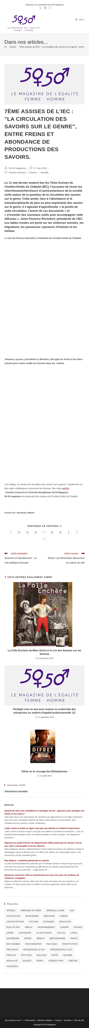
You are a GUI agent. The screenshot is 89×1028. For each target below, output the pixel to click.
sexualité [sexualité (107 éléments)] (12, 961)
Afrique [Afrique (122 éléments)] (11, 910)
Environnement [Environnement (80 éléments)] (46, 927)
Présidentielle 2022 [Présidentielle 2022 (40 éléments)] (61, 950)
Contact (58, 1020)
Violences (22, 513)
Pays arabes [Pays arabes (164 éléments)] (13, 944)
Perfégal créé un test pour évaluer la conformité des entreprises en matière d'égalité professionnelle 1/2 (44, 711)
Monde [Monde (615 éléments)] (28, 938)
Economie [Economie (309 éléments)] (48, 922)
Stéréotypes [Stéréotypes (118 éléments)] (55, 961)
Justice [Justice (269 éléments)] (61, 933)
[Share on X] (11, 532)
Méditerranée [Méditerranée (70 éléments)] (57, 938)
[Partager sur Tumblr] (68, 532)
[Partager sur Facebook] (19, 532)
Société (44, 172)
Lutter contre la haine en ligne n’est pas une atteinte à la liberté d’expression (42, 828)
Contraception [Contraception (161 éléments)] (15, 922)
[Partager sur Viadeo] (77, 532)
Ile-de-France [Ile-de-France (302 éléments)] (44, 933)
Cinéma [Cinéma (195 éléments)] (64, 916)
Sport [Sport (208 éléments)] (39, 961)
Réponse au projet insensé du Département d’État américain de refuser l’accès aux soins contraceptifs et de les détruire (43, 844)
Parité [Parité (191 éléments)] (74, 938)
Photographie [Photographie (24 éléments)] (33, 944)
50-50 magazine (17, 168)
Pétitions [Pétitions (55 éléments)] (26, 955)
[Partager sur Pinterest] (27, 532)
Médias (31, 513)
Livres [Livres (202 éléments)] (73, 933)
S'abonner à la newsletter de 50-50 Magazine (44, 5)
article (65, 488)
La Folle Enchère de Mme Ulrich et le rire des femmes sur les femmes (44, 652)
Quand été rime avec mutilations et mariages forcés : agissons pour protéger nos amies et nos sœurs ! (44, 812)
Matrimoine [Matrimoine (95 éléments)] (13, 938)
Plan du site (79, 1020)
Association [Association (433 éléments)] (13, 916)
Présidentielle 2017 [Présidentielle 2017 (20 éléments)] (34, 950)
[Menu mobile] (80, 19)
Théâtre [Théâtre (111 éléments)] (73, 961)
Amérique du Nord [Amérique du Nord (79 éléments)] (31, 910)
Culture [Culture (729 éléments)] (33, 922)
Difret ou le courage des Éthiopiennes (44, 771)
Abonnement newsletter (16, 791)
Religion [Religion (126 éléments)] (41, 955)
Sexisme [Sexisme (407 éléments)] (67, 955)
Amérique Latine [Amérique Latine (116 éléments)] (55, 910)
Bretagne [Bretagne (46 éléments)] (49, 916)
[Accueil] (5, 47)
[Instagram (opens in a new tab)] (49, 8)
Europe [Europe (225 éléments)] (64, 927)
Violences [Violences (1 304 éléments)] (12, 966)
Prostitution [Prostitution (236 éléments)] (69, 944)
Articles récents (17, 172)
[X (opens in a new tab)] (40, 8)
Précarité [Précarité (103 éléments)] (12, 950)
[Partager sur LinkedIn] (35, 532)
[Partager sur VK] (52, 532)
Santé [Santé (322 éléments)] (54, 955)
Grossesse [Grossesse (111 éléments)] (25, 933)
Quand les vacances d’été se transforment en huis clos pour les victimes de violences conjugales (41, 876)
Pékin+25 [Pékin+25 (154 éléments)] (11, 955)
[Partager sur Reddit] (60, 532)
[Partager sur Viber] (44, 532)
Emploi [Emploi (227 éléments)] (29, 927)
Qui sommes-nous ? (13, 1020)
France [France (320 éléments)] (78, 927)
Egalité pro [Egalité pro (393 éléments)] (13, 927)
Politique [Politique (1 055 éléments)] (51, 944)
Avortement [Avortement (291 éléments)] (32, 916)
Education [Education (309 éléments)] (65, 922)
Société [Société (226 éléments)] (27, 961)
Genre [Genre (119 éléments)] (10, 933)
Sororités (67, 1020)
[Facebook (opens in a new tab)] (45, 8)
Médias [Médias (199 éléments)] (40, 938)
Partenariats (30, 1020)
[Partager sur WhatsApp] (44, 539)
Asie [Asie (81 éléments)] (71, 910)
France (33, 172)
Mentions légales (45, 1020)
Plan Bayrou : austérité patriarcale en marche (26, 860)
